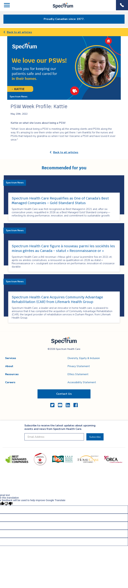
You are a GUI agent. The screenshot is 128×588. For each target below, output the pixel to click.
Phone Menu (122, 5)
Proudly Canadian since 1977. (64, 19)
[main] (64, 179)
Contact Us (64, 394)
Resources (12, 374)
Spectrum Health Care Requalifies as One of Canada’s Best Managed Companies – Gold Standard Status (60, 200)
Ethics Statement (77, 374)
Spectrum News (18, 96)
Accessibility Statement (81, 382)
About (9, 366)
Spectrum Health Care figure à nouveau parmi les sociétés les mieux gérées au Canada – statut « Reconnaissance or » (63, 248)
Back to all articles (17, 32)
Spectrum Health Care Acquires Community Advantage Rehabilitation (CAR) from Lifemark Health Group (57, 299)
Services (10, 358)
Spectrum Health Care (60, 8)
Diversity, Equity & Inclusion (83, 358)
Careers (10, 382)
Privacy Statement (78, 366)
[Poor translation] (8, 503)
